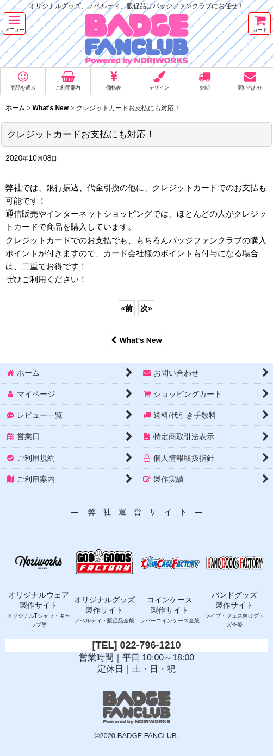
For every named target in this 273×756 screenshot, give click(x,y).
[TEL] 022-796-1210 (136, 645)
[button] (14, 23)
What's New (136, 340)
